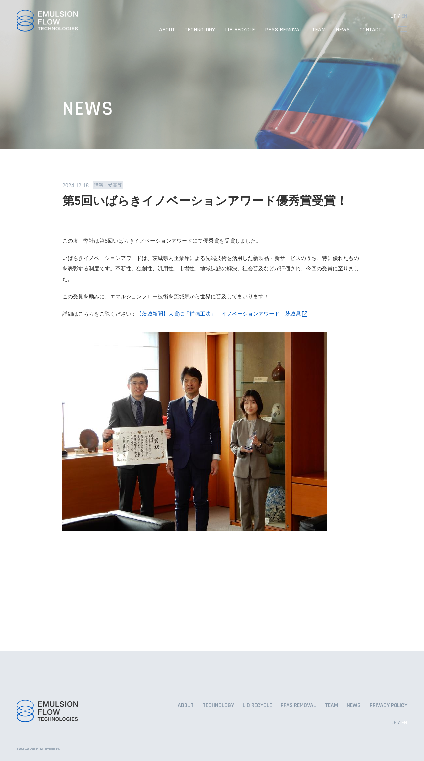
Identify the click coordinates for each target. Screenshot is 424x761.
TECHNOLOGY (200, 29)
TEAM (319, 29)
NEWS (343, 29)
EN (404, 16)
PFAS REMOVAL (283, 29)
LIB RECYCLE (240, 29)
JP (393, 16)
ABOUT (167, 29)
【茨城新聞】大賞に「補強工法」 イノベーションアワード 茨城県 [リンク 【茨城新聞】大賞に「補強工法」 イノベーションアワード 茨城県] (218, 314)
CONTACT (370, 29)
